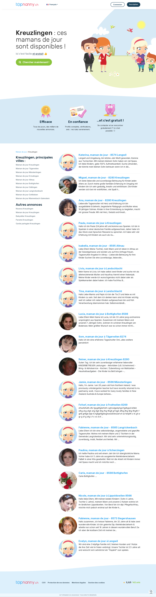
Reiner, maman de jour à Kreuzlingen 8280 (104, 359)
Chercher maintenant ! (34, 62)
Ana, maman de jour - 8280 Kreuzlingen (102, 200)
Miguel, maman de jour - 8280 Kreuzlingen (104, 177)
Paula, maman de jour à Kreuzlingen (100, 223)
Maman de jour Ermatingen (27, 176)
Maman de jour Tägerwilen (27, 168)
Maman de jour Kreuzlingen (27, 165)
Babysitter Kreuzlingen (25, 216)
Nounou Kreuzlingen (24, 209)
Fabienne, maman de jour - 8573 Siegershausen (107, 518)
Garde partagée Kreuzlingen (28, 223)
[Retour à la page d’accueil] (27, 4)
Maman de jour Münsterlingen (28, 172)
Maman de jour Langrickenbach (29, 191)
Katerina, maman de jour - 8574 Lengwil (102, 154)
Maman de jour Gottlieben (27, 194)
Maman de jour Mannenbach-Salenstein (33, 198)
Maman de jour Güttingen (26, 187)
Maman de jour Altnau (25, 180)
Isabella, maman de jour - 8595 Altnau (101, 245)
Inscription (133, 4)
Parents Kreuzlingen (24, 220)
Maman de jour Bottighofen (27, 183)
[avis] (127, 582)
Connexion (117, 5)
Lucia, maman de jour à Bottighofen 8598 (103, 313)
